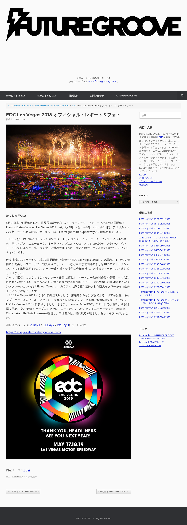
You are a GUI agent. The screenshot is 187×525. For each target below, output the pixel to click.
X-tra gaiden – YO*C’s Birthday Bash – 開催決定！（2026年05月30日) (158, 239)
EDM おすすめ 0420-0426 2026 (154, 250)
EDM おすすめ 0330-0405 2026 (154, 264)
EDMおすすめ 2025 (47, 95)
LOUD (160, 137)
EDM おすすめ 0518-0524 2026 (154, 223)
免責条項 (143, 184)
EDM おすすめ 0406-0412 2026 (154, 259)
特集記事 (73, 95)
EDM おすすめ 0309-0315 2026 (154, 277)
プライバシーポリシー (150, 181)
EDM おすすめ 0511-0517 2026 (154, 228)
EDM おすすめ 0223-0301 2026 (154, 287)
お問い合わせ (97, 95)
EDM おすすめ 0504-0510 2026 (154, 232)
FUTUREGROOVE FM (126, 95)
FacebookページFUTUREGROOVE (156, 335)
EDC (8, 476)
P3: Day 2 (48, 325)
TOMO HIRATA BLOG (150, 345)
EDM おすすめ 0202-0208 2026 (154, 317)
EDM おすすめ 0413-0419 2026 (154, 254)
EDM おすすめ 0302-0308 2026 (154, 282)
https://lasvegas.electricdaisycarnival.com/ (33, 332)
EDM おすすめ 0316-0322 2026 (154, 273)
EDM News (17, 476)
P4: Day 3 (63, 325)
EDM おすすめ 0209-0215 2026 (154, 312)
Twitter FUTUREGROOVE (152, 338)
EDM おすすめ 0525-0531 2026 (154, 219)
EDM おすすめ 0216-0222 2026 (154, 307)
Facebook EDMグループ (151, 342)
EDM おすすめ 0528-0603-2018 (113, 491)
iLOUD (142, 174)
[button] (182, 95)
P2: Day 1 (34, 325)
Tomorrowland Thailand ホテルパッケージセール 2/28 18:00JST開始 (159, 301)
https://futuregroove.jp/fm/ (101, 81)
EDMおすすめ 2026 (15, 95)
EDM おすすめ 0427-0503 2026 (154, 245)
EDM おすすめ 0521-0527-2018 (23, 491)
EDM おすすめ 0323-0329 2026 (154, 268)
